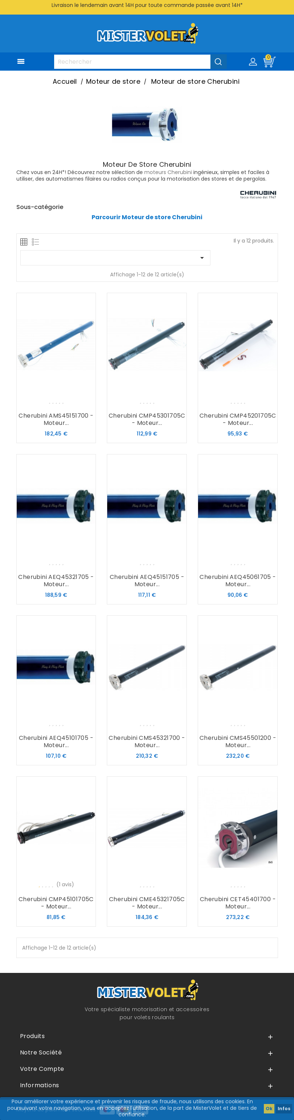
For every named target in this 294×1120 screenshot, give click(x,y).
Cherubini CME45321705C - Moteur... (147, 903)
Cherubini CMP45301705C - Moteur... (147, 419)
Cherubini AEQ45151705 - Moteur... (147, 580)
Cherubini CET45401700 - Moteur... (238, 903)
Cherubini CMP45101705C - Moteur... (56, 903)
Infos (284, 1108)
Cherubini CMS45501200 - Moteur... (238, 741)
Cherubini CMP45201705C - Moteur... (238, 419)
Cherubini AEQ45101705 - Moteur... (56, 741)
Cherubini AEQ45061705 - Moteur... (238, 580)
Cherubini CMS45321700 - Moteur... (147, 741)
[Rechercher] (140, 62)
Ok (269, 1108)
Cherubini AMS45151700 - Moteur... (56, 419)
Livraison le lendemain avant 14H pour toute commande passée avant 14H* (147, 5)
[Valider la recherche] (218, 61)
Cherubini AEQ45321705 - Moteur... (56, 580)
